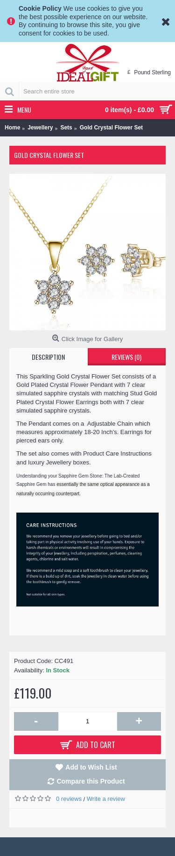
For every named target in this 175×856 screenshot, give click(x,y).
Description (48, 357)
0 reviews (69, 798)
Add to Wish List (91, 767)
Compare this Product (90, 781)
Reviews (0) (126, 357)
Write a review (106, 798)
